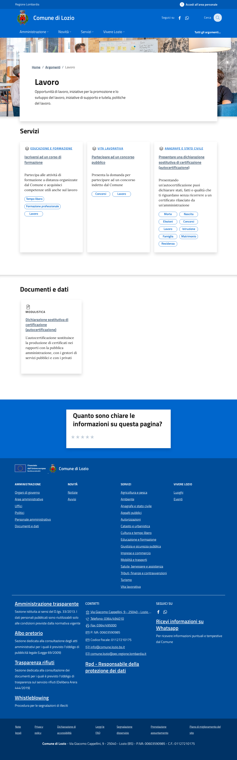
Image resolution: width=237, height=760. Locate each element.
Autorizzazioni (131, 519)
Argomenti (52, 67)
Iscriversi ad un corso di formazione (42, 159)
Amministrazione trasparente (47, 604)
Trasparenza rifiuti (34, 662)
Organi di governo (27, 492)
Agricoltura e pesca (134, 492)
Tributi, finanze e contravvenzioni (144, 573)
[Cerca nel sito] (217, 17)
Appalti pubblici (131, 512)
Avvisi (72, 499)
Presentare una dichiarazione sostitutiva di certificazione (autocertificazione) (181, 162)
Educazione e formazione (51, 148)
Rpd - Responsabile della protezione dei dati (112, 667)
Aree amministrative (29, 499)
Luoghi (178, 492)
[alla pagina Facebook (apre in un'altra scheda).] (177, 17)
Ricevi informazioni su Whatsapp (180, 624)
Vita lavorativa (110, 148)
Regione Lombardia (27, 4)
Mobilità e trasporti (134, 559)
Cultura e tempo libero (136, 532)
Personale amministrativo (33, 519)
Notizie (73, 492)
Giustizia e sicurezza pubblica (141, 546)
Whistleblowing (32, 697)
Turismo (126, 579)
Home (36, 67)
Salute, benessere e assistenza (142, 566)
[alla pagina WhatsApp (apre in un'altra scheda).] (184, 17)
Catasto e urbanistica (135, 526)
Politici (19, 512)
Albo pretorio (29, 633)
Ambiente (127, 499)
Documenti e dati (27, 526)
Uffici (18, 506)
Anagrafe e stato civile (184, 148)
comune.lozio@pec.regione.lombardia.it (115, 653)
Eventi (178, 499)
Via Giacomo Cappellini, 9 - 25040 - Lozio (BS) (118, 611)
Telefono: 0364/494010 (104, 618)
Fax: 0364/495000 (100, 625)
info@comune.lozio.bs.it (105, 646)
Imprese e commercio (136, 553)
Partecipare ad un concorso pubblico (113, 159)
